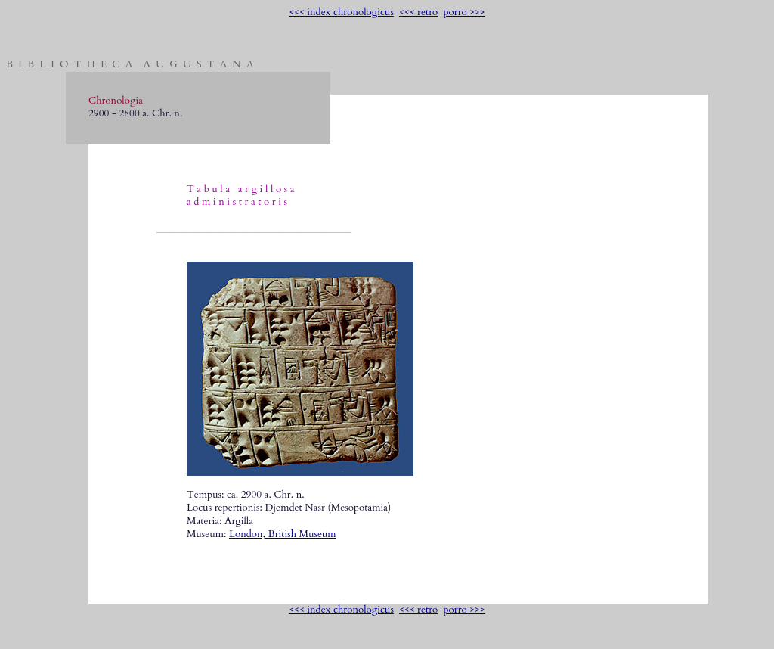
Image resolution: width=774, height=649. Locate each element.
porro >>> (464, 12)
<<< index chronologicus (341, 12)
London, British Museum (282, 534)
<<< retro (418, 12)
